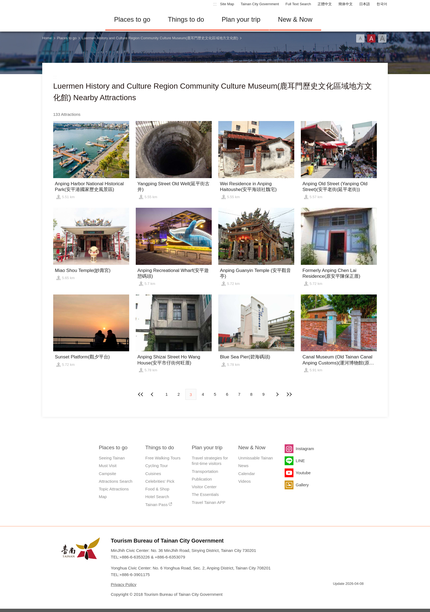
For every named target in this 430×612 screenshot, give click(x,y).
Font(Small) (360, 38)
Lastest (289, 394)
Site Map (227, 4)
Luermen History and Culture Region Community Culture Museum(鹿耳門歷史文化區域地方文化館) (160, 38)
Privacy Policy (123, 584)
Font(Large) (382, 38)
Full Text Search (298, 4)
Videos (244, 481)
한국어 (382, 4)
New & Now (295, 19)
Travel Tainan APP (208, 502)
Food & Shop (157, 489)
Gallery (302, 484)
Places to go (132, 19)
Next (152, 394)
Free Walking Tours (162, 458)
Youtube (303, 472)
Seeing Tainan (112, 458)
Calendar (246, 473)
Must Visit (108, 465)
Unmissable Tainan (255, 458)
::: (215, 4)
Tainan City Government (260, 4)
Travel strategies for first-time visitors (210, 461)
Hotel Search (157, 496)
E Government (337, 593)
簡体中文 (345, 4)
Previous (277, 394)
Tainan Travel (69, 19)
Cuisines (153, 473)
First (140, 394)
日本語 (364, 4)
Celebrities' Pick (159, 481)
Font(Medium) (371, 38)
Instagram (305, 448)
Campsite (107, 473)
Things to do (186, 19)
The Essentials (205, 494)
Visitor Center (204, 486)
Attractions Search (115, 481)
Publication (202, 479)
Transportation (205, 471)
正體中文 (325, 4)
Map (103, 496)
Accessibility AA (356, 593)
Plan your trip (241, 19)
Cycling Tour (156, 465)
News (243, 465)
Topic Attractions (114, 489)
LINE (300, 460)
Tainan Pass (156, 504)
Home (47, 38)
